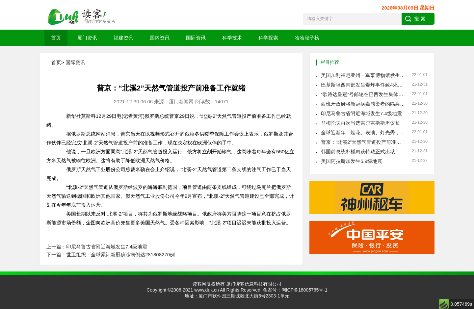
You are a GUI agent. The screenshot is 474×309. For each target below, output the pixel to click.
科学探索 (268, 37)
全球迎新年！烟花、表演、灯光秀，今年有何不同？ (377, 132)
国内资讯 (160, 37)
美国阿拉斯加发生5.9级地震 (351, 161)
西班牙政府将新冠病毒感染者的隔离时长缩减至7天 (376, 104)
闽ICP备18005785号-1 (304, 290)
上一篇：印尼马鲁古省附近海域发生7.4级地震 (96, 246)
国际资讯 (196, 37)
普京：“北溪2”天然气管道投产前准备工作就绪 (371, 142)
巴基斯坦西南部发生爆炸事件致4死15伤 (364, 85)
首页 (56, 37)
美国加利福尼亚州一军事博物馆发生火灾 (365, 75)
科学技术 (232, 37)
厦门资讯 (87, 37)
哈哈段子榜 (307, 37)
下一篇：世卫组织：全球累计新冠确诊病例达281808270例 (110, 254)
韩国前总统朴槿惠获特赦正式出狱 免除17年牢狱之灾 (378, 151)
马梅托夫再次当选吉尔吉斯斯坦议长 (360, 123)
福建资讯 (123, 37)
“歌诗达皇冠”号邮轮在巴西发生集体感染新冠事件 (374, 94)
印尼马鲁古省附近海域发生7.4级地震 (361, 113)
